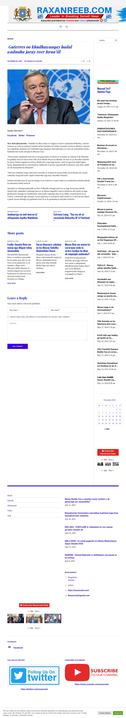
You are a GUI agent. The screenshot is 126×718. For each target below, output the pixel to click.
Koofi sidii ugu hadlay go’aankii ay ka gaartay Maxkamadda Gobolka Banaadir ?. (107, 336)
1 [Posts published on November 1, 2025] (116, 409)
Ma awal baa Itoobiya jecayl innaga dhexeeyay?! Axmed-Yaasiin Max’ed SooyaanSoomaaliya (107, 102)
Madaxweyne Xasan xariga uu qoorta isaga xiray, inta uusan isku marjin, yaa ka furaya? (107, 294)
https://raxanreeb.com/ (78, 590)
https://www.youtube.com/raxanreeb (92, 684)
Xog (9, 516)
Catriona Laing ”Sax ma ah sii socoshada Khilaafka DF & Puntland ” (72, 217)
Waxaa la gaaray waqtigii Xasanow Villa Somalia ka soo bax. (107, 210)
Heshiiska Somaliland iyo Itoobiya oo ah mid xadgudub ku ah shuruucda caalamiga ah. (107, 364)
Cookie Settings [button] (104, 713)
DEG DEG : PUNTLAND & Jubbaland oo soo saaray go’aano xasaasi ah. (89, 528)
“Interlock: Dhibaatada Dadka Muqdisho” (107, 116)
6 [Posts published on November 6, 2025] (109, 412)
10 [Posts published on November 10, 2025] (99, 416)
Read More (11, 283)
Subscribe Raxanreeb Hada (108, 452)
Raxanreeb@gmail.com (79, 595)
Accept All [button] (117, 713)
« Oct (106, 429)
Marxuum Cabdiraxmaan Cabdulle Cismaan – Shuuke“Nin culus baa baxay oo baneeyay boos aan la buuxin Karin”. (107, 196)
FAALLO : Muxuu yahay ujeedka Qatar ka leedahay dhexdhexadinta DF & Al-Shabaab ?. (107, 266)
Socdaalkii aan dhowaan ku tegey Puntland (105, 280)
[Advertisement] (107, 64)
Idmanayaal (12, 506)
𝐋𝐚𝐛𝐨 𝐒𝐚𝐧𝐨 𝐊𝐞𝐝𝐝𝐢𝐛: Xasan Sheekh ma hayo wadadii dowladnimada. (105, 378)
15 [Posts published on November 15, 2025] (116, 416)
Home (9, 495)
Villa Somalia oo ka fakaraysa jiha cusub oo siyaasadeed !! (107, 322)
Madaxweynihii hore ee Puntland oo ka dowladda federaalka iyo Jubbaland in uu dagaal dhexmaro (107, 163)
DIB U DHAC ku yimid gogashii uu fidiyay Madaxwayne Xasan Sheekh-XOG (91, 542)
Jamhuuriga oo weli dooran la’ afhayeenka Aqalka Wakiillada (22, 216)
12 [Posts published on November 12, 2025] (106, 416)
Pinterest (30, 135)
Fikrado (10, 500)
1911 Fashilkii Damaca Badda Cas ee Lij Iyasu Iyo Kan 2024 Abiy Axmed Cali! (108, 350)
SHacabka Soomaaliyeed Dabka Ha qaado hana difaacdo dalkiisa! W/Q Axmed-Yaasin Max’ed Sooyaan (107, 224)
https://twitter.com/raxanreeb (34, 689)
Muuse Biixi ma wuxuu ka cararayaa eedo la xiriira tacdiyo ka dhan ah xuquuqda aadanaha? (77, 249)
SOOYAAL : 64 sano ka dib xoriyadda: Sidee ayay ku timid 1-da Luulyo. (108, 252)
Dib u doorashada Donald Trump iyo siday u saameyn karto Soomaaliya (107, 180)
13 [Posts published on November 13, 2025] (109, 416)
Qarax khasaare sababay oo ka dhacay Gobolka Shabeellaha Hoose (48, 247)
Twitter (21, 135)
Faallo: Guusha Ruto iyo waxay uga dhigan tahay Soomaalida (19, 247)
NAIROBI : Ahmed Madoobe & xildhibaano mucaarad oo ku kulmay (91, 556)
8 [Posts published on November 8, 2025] (116, 412)
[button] (111, 459)
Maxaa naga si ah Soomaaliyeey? (105, 308)
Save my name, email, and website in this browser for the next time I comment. (40, 317)
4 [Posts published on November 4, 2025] (102, 412)
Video (9, 511)
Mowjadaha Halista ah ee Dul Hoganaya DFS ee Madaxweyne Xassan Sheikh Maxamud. (107, 238)
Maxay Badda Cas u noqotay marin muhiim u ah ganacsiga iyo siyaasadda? (87, 500)
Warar (10, 39)
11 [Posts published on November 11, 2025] (102, 416)
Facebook (12, 135)
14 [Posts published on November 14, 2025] (113, 416)
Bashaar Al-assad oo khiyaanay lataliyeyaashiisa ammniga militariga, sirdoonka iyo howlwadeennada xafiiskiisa (107, 146)
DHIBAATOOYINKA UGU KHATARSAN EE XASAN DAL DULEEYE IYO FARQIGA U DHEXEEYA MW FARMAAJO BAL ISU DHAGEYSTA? (108, 130)
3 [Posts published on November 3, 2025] (99, 412)
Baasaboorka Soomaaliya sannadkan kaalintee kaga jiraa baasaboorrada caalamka (91, 514)
